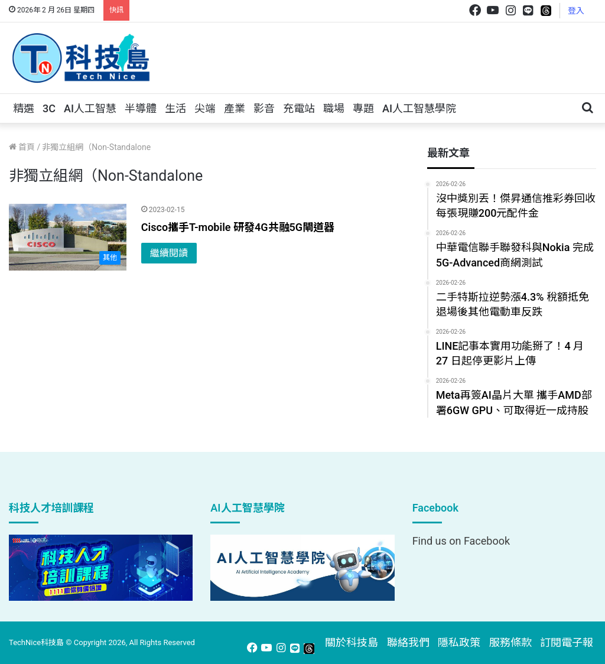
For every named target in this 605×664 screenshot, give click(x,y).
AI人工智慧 (90, 108)
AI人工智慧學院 (419, 108)
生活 (175, 108)
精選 (23, 108)
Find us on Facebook (461, 541)
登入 (576, 10)
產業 (234, 108)
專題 (363, 108)
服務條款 (510, 642)
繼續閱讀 (169, 253)
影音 (264, 108)
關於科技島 (351, 642)
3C (49, 108)
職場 (333, 108)
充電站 (299, 108)
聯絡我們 (408, 642)
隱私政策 (459, 642)
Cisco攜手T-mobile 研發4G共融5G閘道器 (237, 227)
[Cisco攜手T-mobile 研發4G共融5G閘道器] (67, 237)
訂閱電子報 (566, 642)
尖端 (205, 108)
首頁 (22, 147)
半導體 (141, 108)
